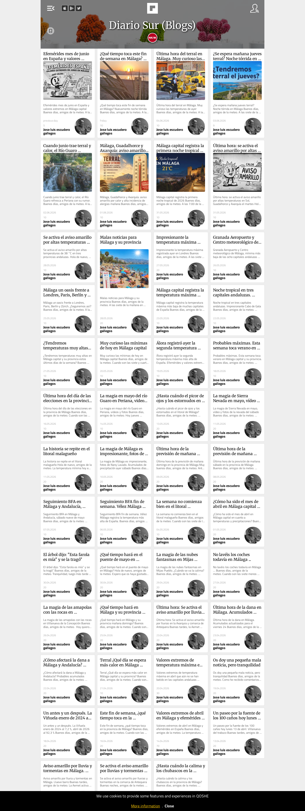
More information (145, 806)
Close (169, 806)
